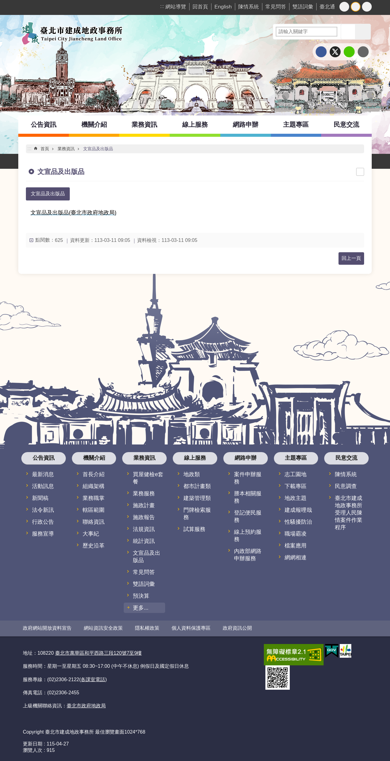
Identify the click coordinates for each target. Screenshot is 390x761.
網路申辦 (245, 124)
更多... (140, 608)
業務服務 (144, 493)
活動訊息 (43, 486)
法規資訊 (144, 529)
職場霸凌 (296, 534)
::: (162, 6)
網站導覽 (175, 7)
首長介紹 (94, 474)
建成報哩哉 (298, 510)
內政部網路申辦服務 (247, 554)
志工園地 (296, 474)
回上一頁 (351, 258)
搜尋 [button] (348, 32)
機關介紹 (94, 124)
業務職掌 (94, 498)
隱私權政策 (147, 628)
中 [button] (355, 7)
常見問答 (275, 7)
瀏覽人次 (32, 749)
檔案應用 (296, 546)
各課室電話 (93, 678)
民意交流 (346, 124)
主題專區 (296, 124)
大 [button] (367, 7)
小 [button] (344, 7)
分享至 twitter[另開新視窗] (335, 51)
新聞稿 (40, 498)
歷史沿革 (94, 546)
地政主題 (296, 498)
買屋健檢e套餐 (148, 478)
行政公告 (43, 522)
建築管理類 (197, 498)
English (223, 7)
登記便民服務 (247, 516)
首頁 (45, 148)
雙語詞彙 (302, 7)
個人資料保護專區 (191, 628)
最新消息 (43, 474)
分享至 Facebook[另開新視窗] (321, 51)
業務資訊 (144, 124)
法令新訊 (43, 510)
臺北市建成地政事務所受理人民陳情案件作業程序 (348, 512)
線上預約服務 (247, 535)
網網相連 (296, 557)
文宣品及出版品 (98, 148)
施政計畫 (144, 505)
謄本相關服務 (247, 497)
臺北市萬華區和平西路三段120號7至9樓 (98, 652)
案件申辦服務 (247, 478)
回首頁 (200, 7)
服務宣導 (43, 534)
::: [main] (29, 148)
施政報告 (144, 517)
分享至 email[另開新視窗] (363, 51)
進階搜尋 (363, 32)
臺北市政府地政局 (86, 705)
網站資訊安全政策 (103, 628)
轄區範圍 (94, 510)
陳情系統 (248, 7)
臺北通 (327, 7)
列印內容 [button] (360, 172)
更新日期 (32, 743)
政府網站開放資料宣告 (47, 628)
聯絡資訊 (94, 522)
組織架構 (94, 486)
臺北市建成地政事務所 (71, 33)
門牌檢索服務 (197, 513)
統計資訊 (144, 541)
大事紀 (91, 534)
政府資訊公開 (237, 628)
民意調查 (346, 486)
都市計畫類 (197, 486)
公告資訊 (43, 124)
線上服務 (195, 124)
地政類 (191, 474)
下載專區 (296, 486)
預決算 (141, 596)
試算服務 (194, 529)
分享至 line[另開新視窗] (349, 51)
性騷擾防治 (298, 522)
